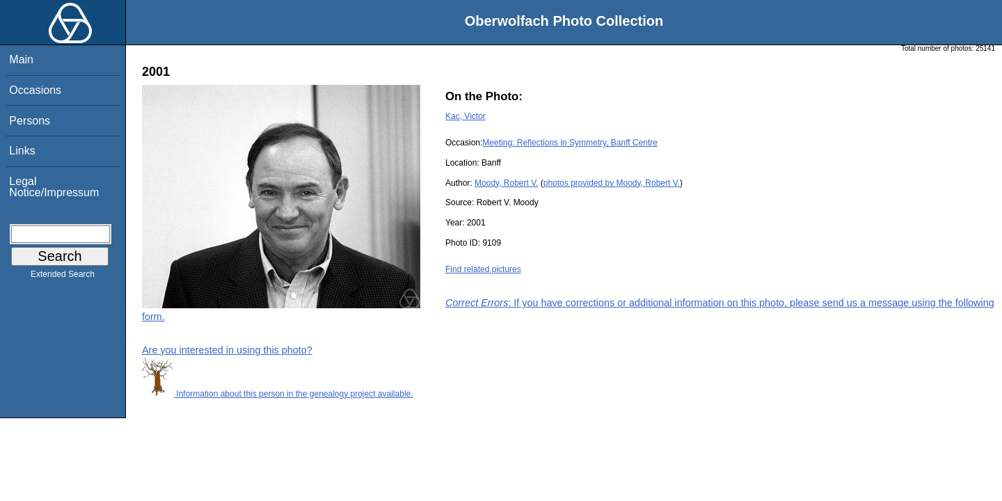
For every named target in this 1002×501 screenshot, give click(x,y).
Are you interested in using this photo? (227, 350)
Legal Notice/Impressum (54, 186)
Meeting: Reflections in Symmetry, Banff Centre (570, 143)
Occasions (35, 90)
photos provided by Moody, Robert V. (611, 183)
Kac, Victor (465, 116)
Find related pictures (483, 269)
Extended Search (63, 277)
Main (21, 59)
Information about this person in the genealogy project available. (277, 394)
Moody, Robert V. (506, 183)
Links (22, 151)
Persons (29, 121)
